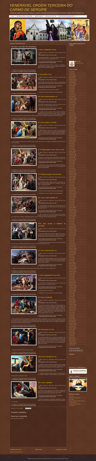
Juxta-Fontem (71, 396)
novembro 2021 (72, 155)
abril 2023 (71, 129)
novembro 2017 (72, 230)
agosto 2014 (71, 291)
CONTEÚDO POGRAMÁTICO (67, 16)
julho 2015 (71, 274)
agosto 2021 (71, 160)
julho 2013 (71, 312)
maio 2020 (71, 184)
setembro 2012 (71, 327)
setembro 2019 (71, 196)
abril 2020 (71, 185)
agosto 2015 (71, 273)
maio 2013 (71, 315)
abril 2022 (71, 148)
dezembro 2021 (72, 154)
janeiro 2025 (71, 96)
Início (12, 16)
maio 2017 (71, 240)
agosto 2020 (71, 179)
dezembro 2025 (72, 79)
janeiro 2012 (71, 340)
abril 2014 (71, 298)
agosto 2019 (71, 198)
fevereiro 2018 (71, 226)
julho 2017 (71, 237)
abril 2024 (71, 110)
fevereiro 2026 (71, 76)
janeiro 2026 (71, 77)
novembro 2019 (72, 193)
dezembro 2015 (72, 266)
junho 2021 (71, 163)
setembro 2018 (71, 215)
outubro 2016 (71, 251)
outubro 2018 (71, 213)
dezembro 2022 (72, 135)
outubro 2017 (71, 232)
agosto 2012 (71, 329)
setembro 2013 (71, 309)
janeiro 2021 (71, 171)
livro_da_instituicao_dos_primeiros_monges (76, 400)
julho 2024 (71, 105)
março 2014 (71, 299)
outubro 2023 (71, 119)
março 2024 (71, 112)
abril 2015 (71, 279)
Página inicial (38, 449)
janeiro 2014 (71, 302)
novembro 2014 (72, 287)
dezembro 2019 (72, 191)
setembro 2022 (71, 140)
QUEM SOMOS (39, 16)
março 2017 (71, 243)
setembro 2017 (71, 234)
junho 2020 (71, 182)
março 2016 (71, 262)
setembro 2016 (71, 252)
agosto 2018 (71, 216)
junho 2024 (71, 107)
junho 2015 (71, 276)
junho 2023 (71, 126)
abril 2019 (71, 204)
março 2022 (71, 149)
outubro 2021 (71, 157)
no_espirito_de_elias (72, 402)
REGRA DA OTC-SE (50, 16)
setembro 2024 (71, 102)
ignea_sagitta (71, 399)
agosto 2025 (71, 85)
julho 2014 (71, 293)
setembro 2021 (71, 159)
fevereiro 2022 (71, 151)
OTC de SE (78, 61)
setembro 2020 (71, 177)
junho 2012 (71, 332)
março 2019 (71, 205)
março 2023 (71, 130)
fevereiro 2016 (71, 263)
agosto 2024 (71, 104)
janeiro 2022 (71, 152)
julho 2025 (71, 87)
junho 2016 (71, 257)
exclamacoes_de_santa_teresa (74, 397)
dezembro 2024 (72, 98)
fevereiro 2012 (71, 338)
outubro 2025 (71, 82)
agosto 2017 (71, 235)
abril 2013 (71, 316)
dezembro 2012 (72, 323)
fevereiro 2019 (71, 207)
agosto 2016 (71, 254)
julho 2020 (71, 180)
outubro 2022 (71, 138)
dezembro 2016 (72, 248)
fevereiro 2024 (71, 113)
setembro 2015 (71, 271)
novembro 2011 (72, 343)
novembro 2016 (72, 249)
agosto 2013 (71, 310)
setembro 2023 (71, 121)
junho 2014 (71, 295)
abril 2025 (71, 91)
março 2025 (71, 93)
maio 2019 (71, 202)
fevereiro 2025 (71, 94)
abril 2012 (71, 335)
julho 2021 (71, 162)
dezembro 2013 (72, 304)
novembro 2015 (72, 268)
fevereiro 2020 (71, 188)
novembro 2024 (72, 99)
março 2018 (71, 224)
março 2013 (71, 318)
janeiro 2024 (71, 115)
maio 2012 (71, 334)
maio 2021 (71, 165)
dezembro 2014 (72, 285)
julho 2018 (71, 218)
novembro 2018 (72, 212)
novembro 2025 (72, 80)
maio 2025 (71, 90)
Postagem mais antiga (61, 449)
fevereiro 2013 (71, 320)
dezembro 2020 (72, 173)
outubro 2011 (71, 345)
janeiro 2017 (71, 246)
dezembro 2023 (72, 116)
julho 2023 (71, 124)
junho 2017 (71, 238)
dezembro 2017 (72, 229)
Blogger (67, 458)
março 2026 (71, 74)
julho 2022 (71, 143)
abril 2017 (71, 241)
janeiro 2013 (71, 321)
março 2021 (71, 168)
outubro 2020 (71, 176)
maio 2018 (71, 221)
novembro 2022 (72, 137)
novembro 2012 (72, 324)
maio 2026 (71, 71)
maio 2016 (71, 259)
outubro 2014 (71, 288)
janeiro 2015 (71, 284)
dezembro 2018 (72, 210)
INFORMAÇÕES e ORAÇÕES (24, 16)
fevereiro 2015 (71, 282)
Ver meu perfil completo (79, 63)
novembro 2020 (72, 174)
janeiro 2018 (71, 227)
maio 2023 (71, 127)
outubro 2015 (71, 270)
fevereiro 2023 (71, 132)
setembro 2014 (71, 290)
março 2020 (71, 187)
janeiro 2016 (71, 265)
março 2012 (71, 337)
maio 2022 (71, 146)
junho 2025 (71, 88)
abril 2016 (71, 260)
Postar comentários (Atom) (17, 451)
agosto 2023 (71, 123)
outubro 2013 (71, 307)
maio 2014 (71, 296)
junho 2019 (71, 201)
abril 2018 (71, 223)
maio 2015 (71, 277)
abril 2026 (71, 73)
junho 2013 (71, 313)
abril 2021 (71, 166)
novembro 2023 (72, 118)
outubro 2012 (71, 326)
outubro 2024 (71, 101)
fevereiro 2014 (71, 301)
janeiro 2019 (71, 209)
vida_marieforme (72, 405)
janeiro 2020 (71, 190)
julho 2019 (71, 199)
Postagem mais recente (15, 449)
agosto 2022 (71, 141)
